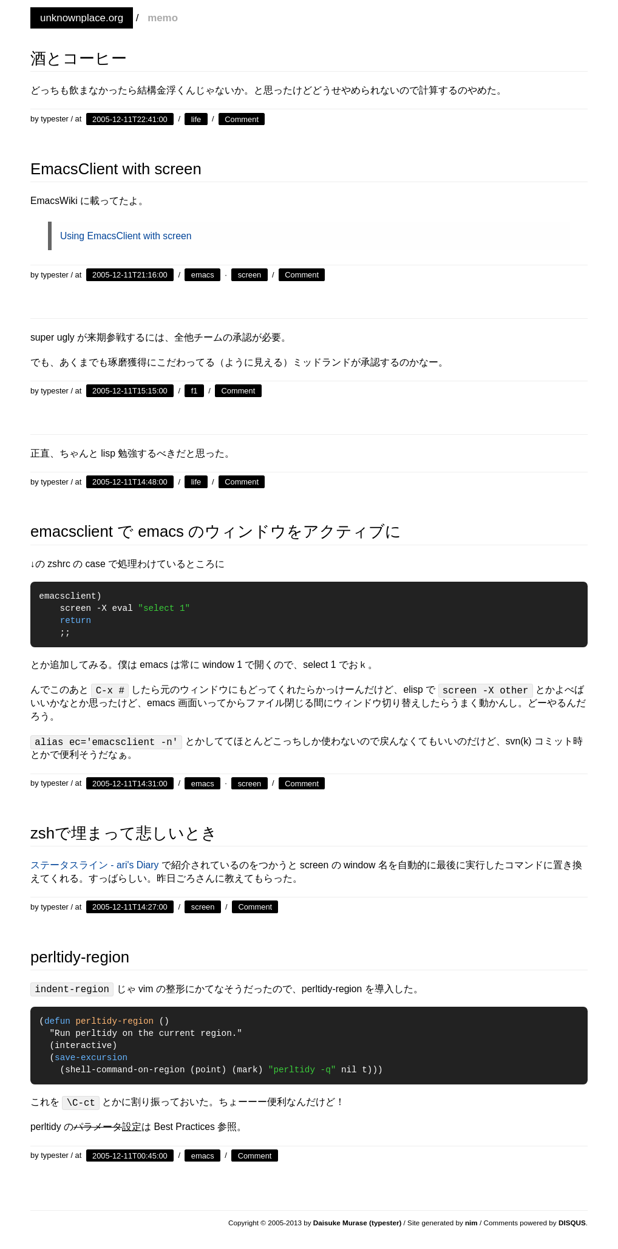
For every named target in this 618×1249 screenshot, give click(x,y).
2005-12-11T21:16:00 (130, 274)
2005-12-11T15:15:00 (130, 390)
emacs (202, 274)
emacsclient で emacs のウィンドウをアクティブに (215, 531)
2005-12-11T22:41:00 (130, 118)
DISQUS (572, 1223)
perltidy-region (79, 956)
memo (163, 18)
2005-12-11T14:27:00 (130, 906)
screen (250, 274)
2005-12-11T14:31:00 (130, 783)
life (196, 118)
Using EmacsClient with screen (126, 236)
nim (471, 1223)
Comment (242, 118)
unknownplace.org (81, 18)
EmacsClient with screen (116, 168)
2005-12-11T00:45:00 (130, 1155)
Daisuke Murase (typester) (357, 1223)
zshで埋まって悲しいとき (123, 833)
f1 (194, 390)
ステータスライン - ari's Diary (94, 865)
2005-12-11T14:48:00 (130, 481)
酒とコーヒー (78, 58)
